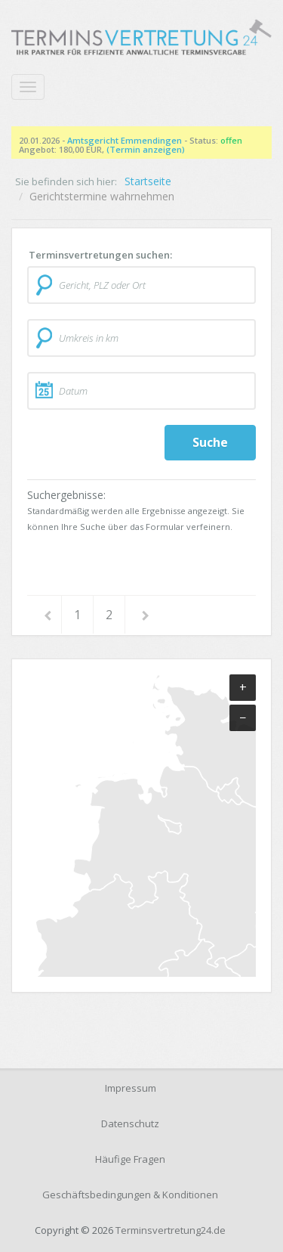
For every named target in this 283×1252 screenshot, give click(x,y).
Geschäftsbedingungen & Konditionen (130, 1194)
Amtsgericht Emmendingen (124, 140)
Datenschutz (130, 1123)
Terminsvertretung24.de (170, 1230)
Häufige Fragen (130, 1159)
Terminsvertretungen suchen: (100, 255)
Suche (210, 442)
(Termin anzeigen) (145, 149)
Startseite (148, 181)
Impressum (130, 1088)
